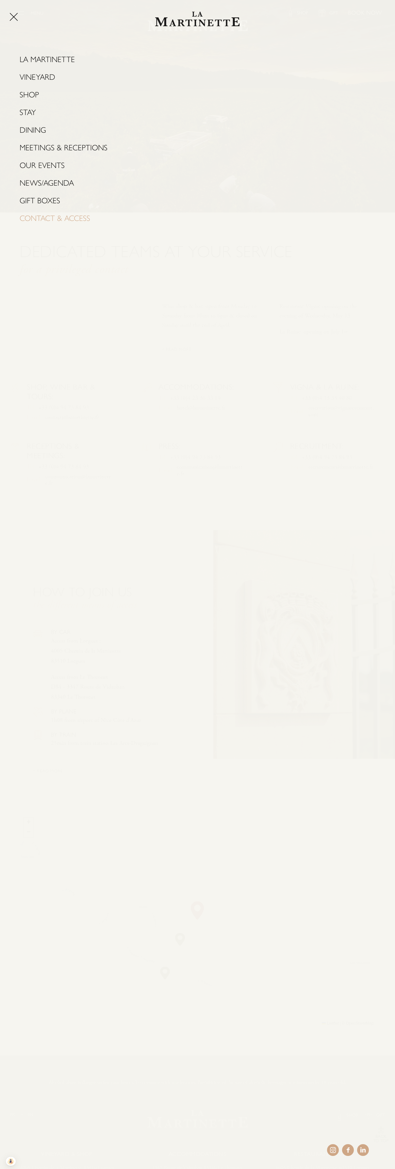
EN (30, 1114)
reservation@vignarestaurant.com (341, 434)
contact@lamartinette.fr (72, 440)
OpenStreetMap (360, 1023)
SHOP (302, 13)
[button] (197, 910)
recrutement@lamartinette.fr (340, 490)
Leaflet (330, 1023)
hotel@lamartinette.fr (201, 431)
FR (12, 1114)
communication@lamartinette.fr (78, 502)
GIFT (333, 13)
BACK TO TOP (380, 1138)
